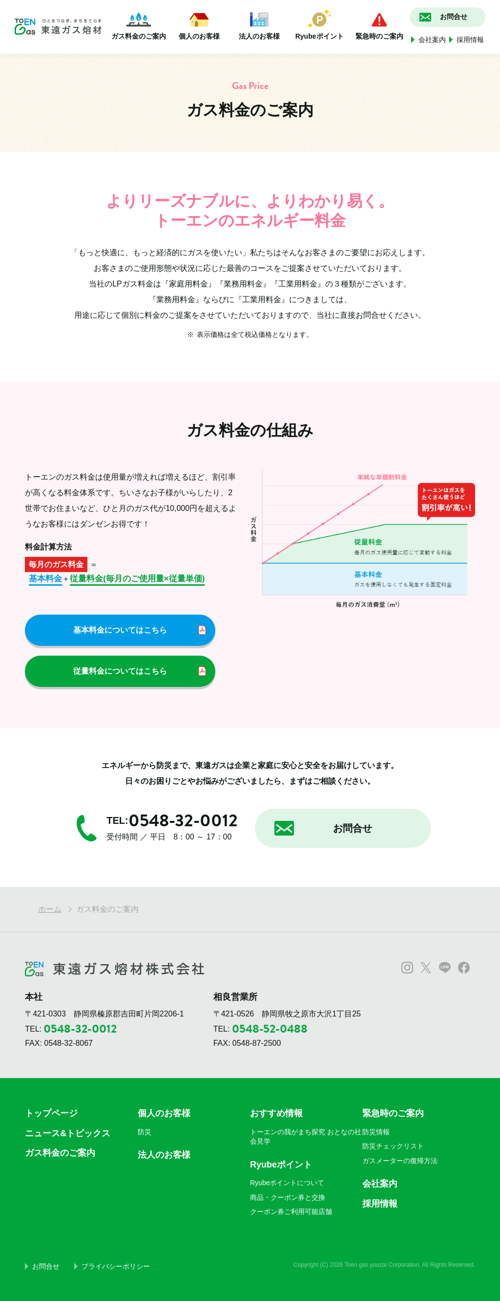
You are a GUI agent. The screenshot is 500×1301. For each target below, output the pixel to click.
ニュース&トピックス (67, 1133)
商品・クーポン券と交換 (287, 1197)
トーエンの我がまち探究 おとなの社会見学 (305, 1137)
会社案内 (432, 40)
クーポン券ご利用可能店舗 (291, 1211)
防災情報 (376, 1132)
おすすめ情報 (276, 1113)
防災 (144, 1132)
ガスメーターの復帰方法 (400, 1161)
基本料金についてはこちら (120, 630)
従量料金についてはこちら (120, 671)
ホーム (50, 909)
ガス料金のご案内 (138, 24)
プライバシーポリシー (116, 1266)
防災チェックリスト (393, 1146)
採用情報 (470, 40)
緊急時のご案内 (379, 24)
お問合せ (46, 1266)
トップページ (51, 1113)
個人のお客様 (199, 24)
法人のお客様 (259, 24)
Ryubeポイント (319, 24)
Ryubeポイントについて (287, 1183)
